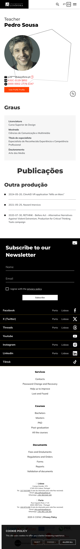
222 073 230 (25, 507)
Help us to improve (40, 388)
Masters (40, 417)
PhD (40, 422)
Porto (55, 310)
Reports (40, 466)
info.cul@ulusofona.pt (42, 493)
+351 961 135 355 (44, 512)
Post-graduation (40, 427)
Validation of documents (40, 471)
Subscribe (40, 297)
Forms (40, 461)
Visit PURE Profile (17, 89)
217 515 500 (25, 491)
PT (64, 4)
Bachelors (40, 413)
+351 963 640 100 (44, 495)
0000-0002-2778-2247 (21, 83)
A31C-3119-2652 (17, 80)
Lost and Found (40, 393)
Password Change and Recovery (40, 383)
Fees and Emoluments (40, 451)
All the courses (40, 432)
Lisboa (65, 310)
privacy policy (34, 288)
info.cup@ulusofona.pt (42, 509)
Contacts (40, 379)
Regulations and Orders (40, 456)
